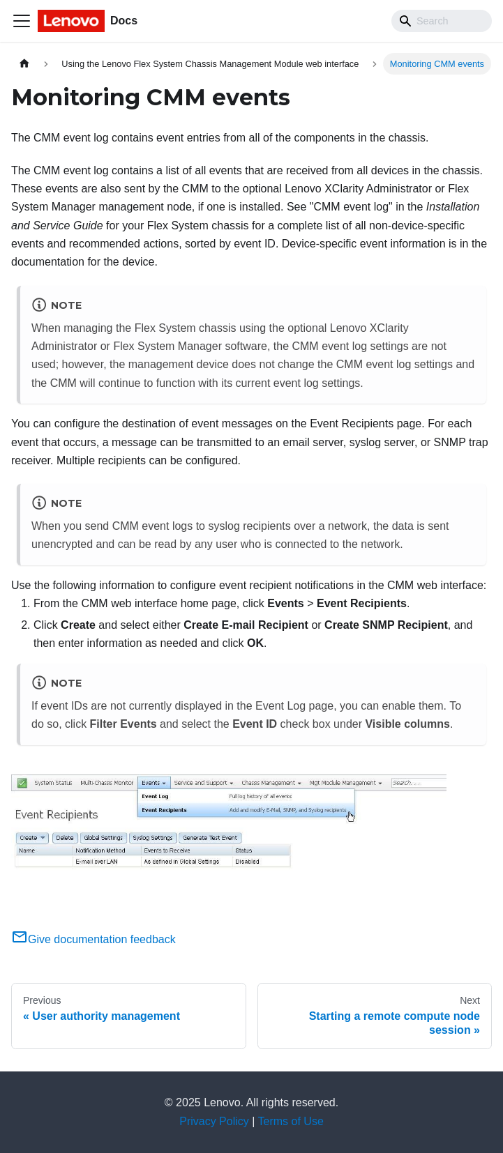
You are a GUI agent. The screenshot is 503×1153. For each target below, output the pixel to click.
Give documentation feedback (93, 939)
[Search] (441, 21)
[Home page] (24, 64)
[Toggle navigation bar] (21, 20)
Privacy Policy (214, 1121)
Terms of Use (291, 1121)
